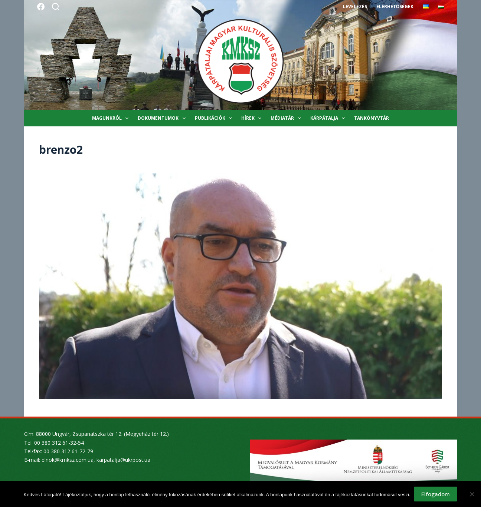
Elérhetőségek (394, 6)
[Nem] (471, 494)
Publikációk (215, 118)
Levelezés (355, 6)
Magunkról (111, 118)
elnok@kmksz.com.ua (68, 459)
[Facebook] (41, 6)
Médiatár (287, 118)
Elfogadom (435, 494)
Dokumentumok (163, 118)
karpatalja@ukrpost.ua (123, 459)
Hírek (252, 118)
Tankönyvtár (371, 118)
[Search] (55, 6)
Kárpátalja (329, 118)
